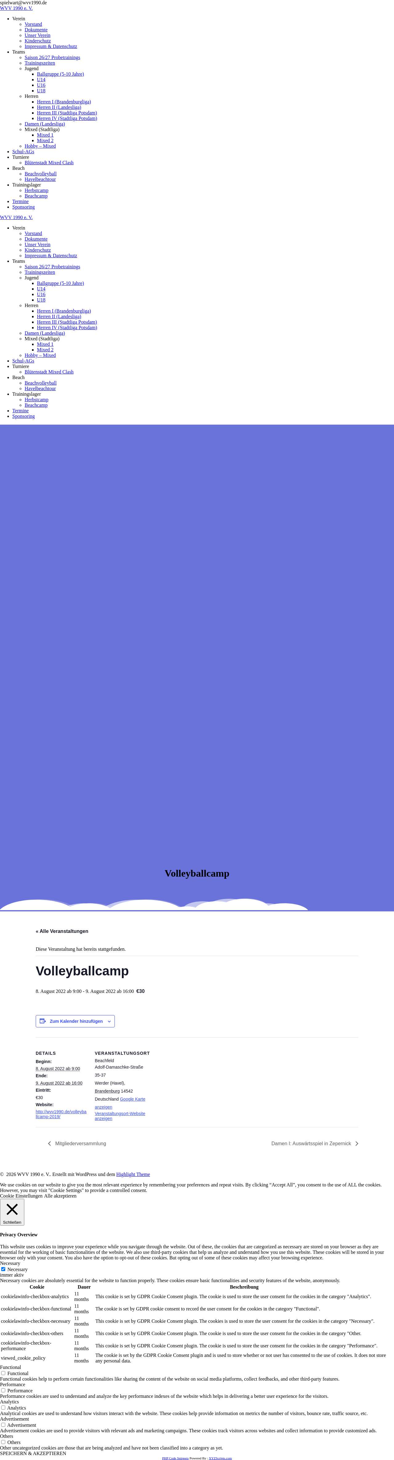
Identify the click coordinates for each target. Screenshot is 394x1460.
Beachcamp (36, 195)
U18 (41, 90)
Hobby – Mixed (40, 146)
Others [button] (6, 1436)
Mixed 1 (45, 135)
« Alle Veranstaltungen (62, 931)
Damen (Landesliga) (45, 123)
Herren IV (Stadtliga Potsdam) (67, 118)
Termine (20, 201)
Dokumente (36, 29)
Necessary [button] (10, 1263)
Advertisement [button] (14, 1419)
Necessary (17, 1269)
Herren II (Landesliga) (59, 107)
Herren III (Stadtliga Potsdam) (67, 112)
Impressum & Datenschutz (51, 46)
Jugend (31, 68)
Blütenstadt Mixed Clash (49, 162)
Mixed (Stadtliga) (42, 129)
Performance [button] (12, 1384)
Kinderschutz (38, 40)
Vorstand (33, 24)
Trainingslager (26, 184)
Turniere (20, 157)
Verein (18, 18)
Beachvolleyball (41, 173)
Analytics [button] (9, 1401)
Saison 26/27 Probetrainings (52, 57)
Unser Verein (37, 35)
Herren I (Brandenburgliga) (64, 101)
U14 (41, 79)
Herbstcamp (36, 190)
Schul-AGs (23, 151)
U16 (41, 85)
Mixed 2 (45, 140)
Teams (18, 51)
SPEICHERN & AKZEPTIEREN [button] (33, 1453)
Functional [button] (10, 1367)
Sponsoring (23, 207)
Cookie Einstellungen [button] (21, 1195)
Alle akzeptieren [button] (60, 1195)
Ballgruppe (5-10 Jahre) (60, 74)
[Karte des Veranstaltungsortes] (186, 1079)
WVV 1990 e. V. (16, 8)
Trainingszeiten (40, 63)
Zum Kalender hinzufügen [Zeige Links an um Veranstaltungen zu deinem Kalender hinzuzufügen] (76, 1021)
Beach (18, 168)
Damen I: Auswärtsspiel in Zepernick (311, 1143)
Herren (31, 96)
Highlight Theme (133, 1174)
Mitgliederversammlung (80, 1143)
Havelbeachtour (40, 179)
